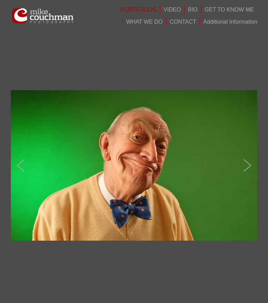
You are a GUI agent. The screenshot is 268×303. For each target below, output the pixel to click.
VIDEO (172, 10)
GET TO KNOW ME (229, 10)
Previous (20, 141)
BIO (193, 10)
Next (247, 141)
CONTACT (183, 22)
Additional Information (230, 22)
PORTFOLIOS (139, 10)
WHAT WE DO (144, 22)
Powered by (134, 295)
